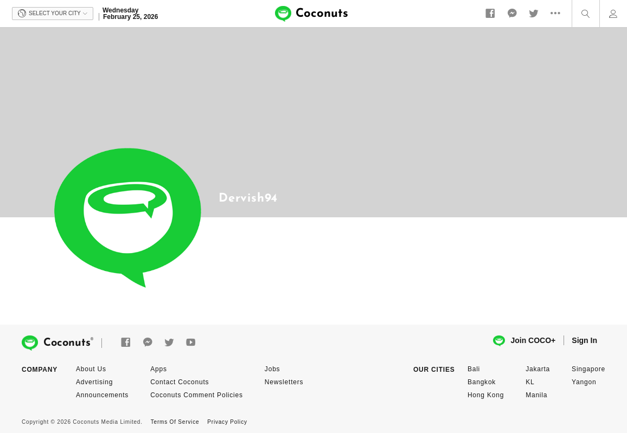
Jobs (272, 369)
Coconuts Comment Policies (196, 395)
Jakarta (538, 369)
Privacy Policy (227, 422)
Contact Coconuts (179, 382)
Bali (474, 369)
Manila (536, 395)
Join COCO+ (524, 341)
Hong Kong (486, 395)
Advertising (94, 382)
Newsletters (284, 382)
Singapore (588, 369)
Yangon (584, 382)
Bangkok (482, 382)
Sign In (584, 340)
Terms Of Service (175, 422)
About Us (91, 369)
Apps (158, 369)
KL (530, 382)
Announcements (102, 395)
